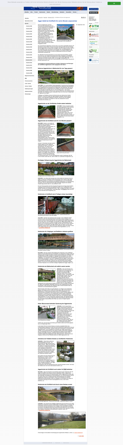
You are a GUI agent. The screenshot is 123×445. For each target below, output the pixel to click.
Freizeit (36, 12)
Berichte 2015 (29, 54)
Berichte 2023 (29, 33)
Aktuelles (27, 12)
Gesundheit (68, 12)
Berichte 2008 (29, 73)
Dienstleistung (55, 12)
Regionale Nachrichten (29, 75)
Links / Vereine (28, 83)
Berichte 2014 (29, 57)
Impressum (57, 442)
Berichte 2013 (29, 60)
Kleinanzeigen (28, 93)
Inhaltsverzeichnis (28, 91)
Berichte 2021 (29, 39)
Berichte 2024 (29, 31)
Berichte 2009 (29, 70)
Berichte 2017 (29, 49)
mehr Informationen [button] (54, 4)
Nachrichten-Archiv (29, 20)
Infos (31, 12)
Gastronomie (42, 12)
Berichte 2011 (29, 65)
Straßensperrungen (29, 88)
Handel (48, 12)
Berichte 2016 (29, 52)
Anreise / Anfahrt (28, 86)
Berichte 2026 (29, 26)
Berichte (26, 23)
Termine (74, 12)
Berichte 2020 (29, 41)
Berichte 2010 (29, 67)
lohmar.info (40, 17)
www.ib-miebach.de (77, 432)
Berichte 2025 (29, 28)
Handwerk (62, 12)
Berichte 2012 (29, 62)
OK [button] (114, 3)
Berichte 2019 (29, 44)
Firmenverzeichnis (28, 80)
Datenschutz (66, 442)
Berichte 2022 (29, 36)
